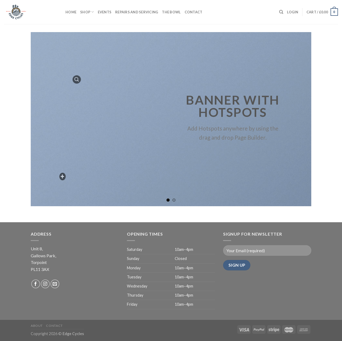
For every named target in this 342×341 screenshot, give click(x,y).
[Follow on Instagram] (45, 283)
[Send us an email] (54, 283)
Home (70, 12)
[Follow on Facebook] (35, 283)
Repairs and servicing (136, 12)
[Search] (281, 12)
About (37, 326)
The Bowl (171, 12)
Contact (194, 12)
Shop (87, 11)
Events (105, 12)
